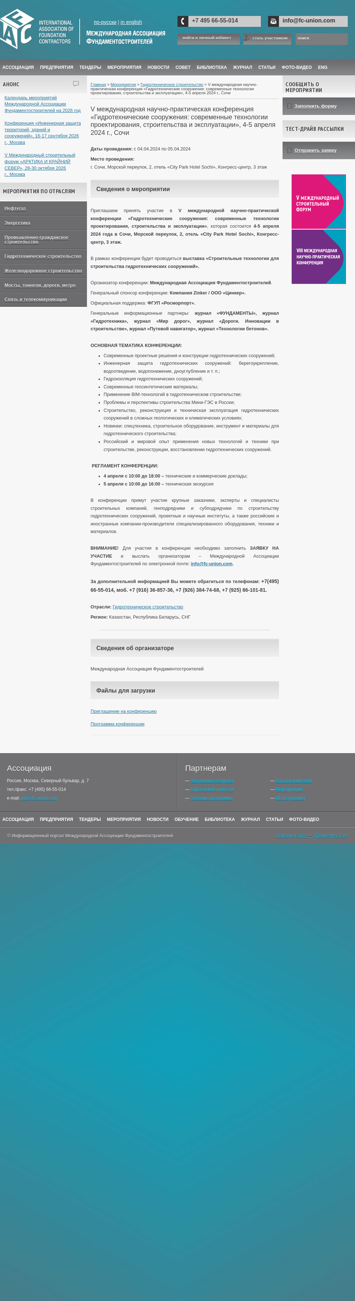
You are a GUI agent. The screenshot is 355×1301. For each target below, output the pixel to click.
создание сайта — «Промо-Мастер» (311, 835)
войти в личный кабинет (207, 38)
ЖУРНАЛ (242, 67)
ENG (322, 67)
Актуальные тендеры (212, 780)
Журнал (250, 819)
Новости (158, 67)
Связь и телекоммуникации (36, 299)
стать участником (269, 38)
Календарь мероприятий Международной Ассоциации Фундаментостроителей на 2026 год (43, 104)
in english (131, 22)
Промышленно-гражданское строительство (36, 240)
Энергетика (17, 223)
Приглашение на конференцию (123, 711)
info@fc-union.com (309, 20)
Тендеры (90, 67)
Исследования (290, 798)
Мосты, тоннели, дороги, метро (40, 285)
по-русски (105, 22)
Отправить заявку (316, 150)
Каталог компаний (294, 780)
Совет (183, 67)
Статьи (267, 67)
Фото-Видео (297, 67)
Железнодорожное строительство (43, 270)
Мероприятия (125, 67)
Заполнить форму (316, 106)
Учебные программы (211, 798)
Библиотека (212, 67)
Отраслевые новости (212, 789)
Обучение (187, 819)
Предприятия (56, 67)
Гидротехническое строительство (43, 256)
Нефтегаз (15, 208)
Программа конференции (118, 724)
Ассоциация (18, 67)
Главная (98, 84)
